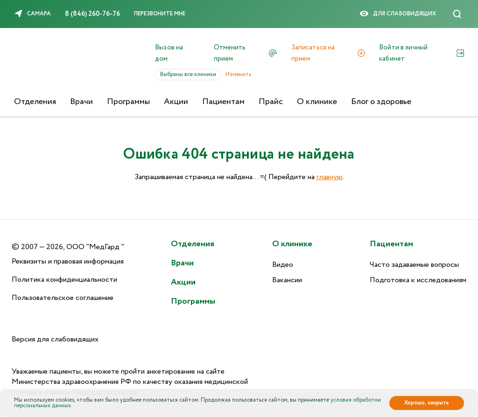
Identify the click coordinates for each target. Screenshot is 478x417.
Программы (128, 102)
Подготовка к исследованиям (418, 280)
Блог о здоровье (381, 102)
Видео (282, 264)
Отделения (35, 102)
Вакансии (287, 280)
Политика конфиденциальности (64, 279)
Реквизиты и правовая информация (68, 261)
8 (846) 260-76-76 (92, 14)
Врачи (81, 102)
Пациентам (223, 102)
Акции (176, 102)
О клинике (317, 102)
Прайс (271, 102)
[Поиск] (457, 14)
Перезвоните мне (159, 14)
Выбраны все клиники (190, 74)
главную (329, 177)
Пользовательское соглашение (62, 297)
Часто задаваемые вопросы (414, 264)
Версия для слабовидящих (55, 339)
